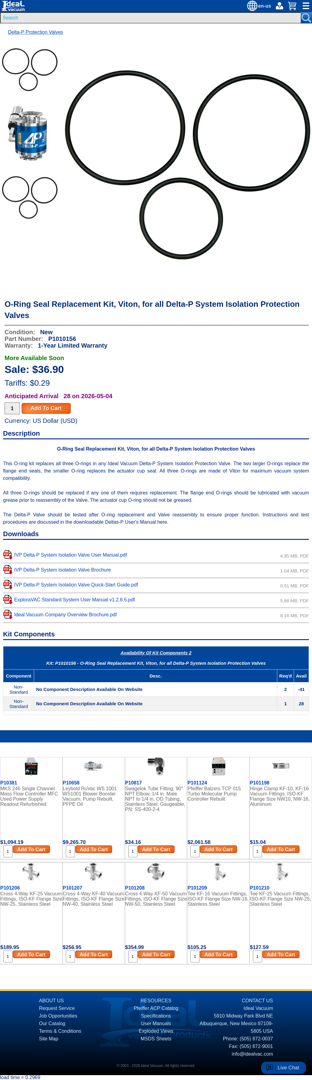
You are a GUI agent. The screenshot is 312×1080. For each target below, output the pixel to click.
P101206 (10, 888)
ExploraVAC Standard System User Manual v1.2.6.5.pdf (74, 599)
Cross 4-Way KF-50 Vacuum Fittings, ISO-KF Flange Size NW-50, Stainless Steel (156, 899)
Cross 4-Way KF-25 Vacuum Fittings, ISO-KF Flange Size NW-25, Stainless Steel (31, 899)
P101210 (259, 888)
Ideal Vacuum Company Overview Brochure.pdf (65, 614)
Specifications (156, 1015)
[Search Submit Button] (306, 17)
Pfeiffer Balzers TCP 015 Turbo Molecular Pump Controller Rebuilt (214, 794)
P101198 (259, 783)
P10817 (133, 783)
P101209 (197, 888)
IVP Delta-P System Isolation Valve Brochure (62, 569)
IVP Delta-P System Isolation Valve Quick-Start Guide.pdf (76, 584)
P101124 (197, 783)
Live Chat (288, 1068)
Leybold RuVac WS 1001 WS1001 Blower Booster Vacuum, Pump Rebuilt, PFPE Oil (90, 796)
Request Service (57, 1008)
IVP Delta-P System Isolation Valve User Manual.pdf (70, 555)
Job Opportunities (58, 1015)
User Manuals (156, 1023)
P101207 (72, 888)
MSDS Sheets (156, 1038)
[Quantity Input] (12, 408)
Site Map (48, 1038)
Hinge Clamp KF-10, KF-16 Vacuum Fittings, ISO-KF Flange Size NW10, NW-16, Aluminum (280, 796)
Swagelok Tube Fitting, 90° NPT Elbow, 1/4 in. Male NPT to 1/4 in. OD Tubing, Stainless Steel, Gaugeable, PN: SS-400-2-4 (155, 799)
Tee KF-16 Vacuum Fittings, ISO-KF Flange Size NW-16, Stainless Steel (218, 899)
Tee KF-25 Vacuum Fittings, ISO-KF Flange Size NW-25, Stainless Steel (280, 899)
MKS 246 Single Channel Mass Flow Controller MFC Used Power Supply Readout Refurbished (29, 796)
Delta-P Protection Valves (35, 32)
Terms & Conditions (60, 1031)
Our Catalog (52, 1023)
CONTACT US (257, 1000)
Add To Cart (46, 408)
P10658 (71, 783)
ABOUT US (51, 1000)
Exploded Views (156, 1031)
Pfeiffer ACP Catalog (156, 1008)
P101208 (135, 888)
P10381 (8, 783)
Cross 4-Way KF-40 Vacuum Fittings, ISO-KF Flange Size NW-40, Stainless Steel (94, 899)
